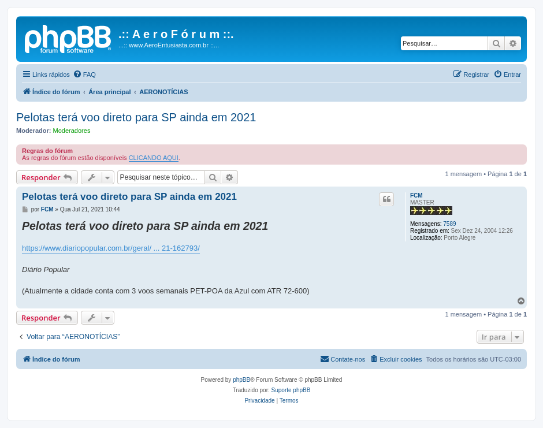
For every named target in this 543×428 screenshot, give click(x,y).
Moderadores (72, 130)
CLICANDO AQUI (153, 157)
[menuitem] (84, 74)
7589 (449, 224)
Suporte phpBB (291, 390)
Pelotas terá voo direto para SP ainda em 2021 (136, 117)
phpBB (241, 380)
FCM (416, 195)
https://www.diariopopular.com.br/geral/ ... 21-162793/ (111, 248)
